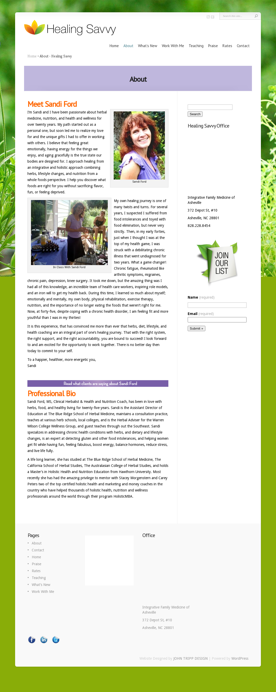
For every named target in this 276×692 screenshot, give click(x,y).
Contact (243, 45)
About (128, 45)
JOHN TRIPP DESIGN (190, 658)
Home (114, 45)
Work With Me (173, 45)
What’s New (147, 45)
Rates (227, 45)
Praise (213, 45)
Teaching (196, 45)
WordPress (239, 658)
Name (201, 297)
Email (201, 314)
